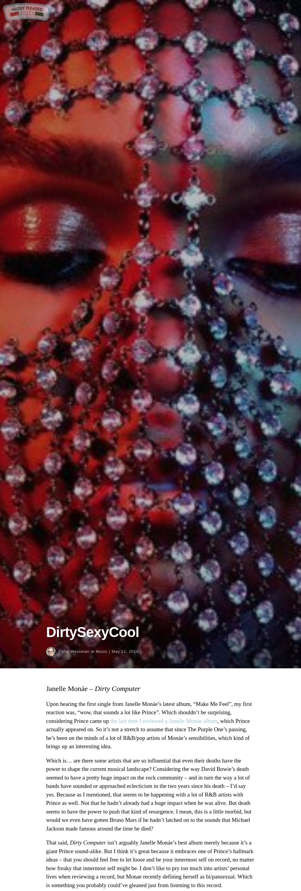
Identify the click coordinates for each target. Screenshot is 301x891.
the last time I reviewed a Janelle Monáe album (163, 721)
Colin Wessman (74, 651)
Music (102, 651)
